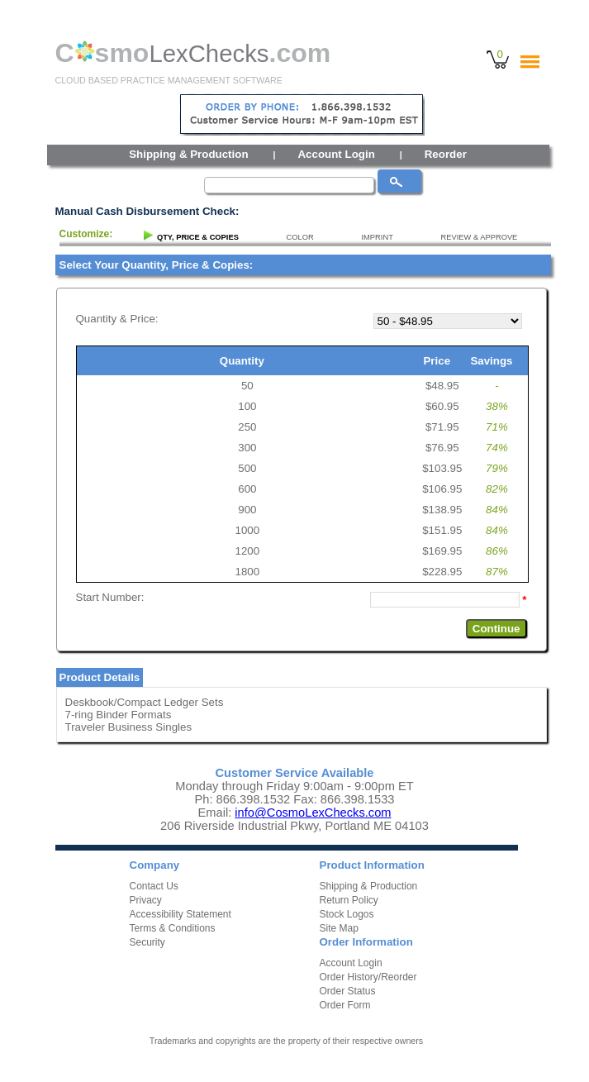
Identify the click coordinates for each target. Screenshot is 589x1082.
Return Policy (349, 900)
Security (147, 942)
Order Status (348, 991)
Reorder (446, 154)
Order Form (345, 1005)
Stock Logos (347, 914)
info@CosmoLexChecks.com (313, 812)
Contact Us (154, 886)
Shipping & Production (188, 154)
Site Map (339, 928)
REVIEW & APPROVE (479, 237)
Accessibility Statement (180, 914)
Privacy (146, 900)
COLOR (300, 237)
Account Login (335, 154)
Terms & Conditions (173, 928)
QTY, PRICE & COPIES (198, 237)
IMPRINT (376, 237)
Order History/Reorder (368, 977)
